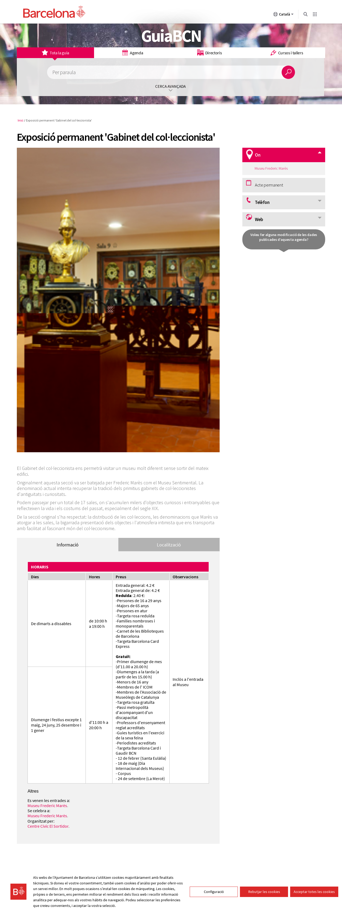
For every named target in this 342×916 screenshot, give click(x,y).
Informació (68, 545)
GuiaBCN (171, 36)
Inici (20, 120)
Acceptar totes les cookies (314, 891)
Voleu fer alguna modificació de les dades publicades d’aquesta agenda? (283, 237)
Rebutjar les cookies (264, 891)
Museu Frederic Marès (47, 805)
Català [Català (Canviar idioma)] (283, 15)
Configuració (214, 891)
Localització (169, 545)
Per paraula (64, 72)
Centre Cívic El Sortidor (48, 826)
